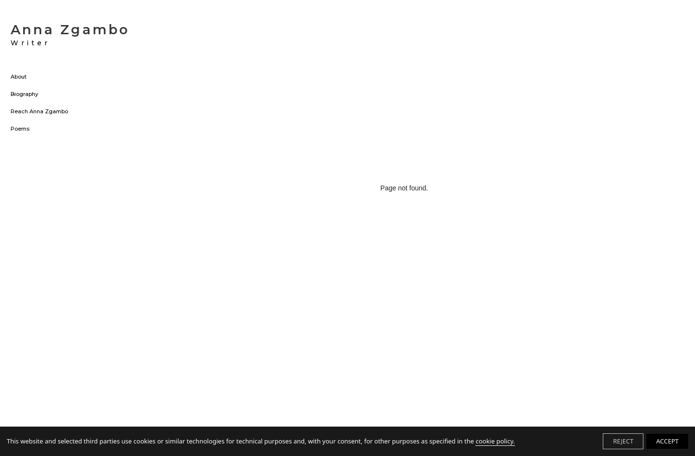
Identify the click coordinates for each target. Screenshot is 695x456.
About (19, 77)
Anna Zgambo (70, 35)
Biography (24, 94)
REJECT (623, 441)
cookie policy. (494, 441)
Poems (20, 129)
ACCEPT (667, 441)
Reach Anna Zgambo (39, 112)
